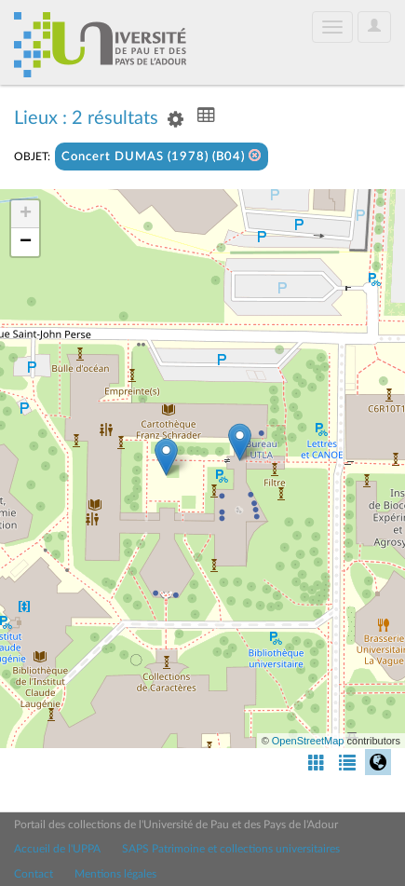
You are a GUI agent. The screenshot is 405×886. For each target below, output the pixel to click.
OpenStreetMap (308, 740)
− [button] (26, 242)
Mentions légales (115, 873)
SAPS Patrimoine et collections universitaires (231, 848)
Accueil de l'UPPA (57, 848)
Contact (33, 873)
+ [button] (26, 214)
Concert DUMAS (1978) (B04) (161, 156)
